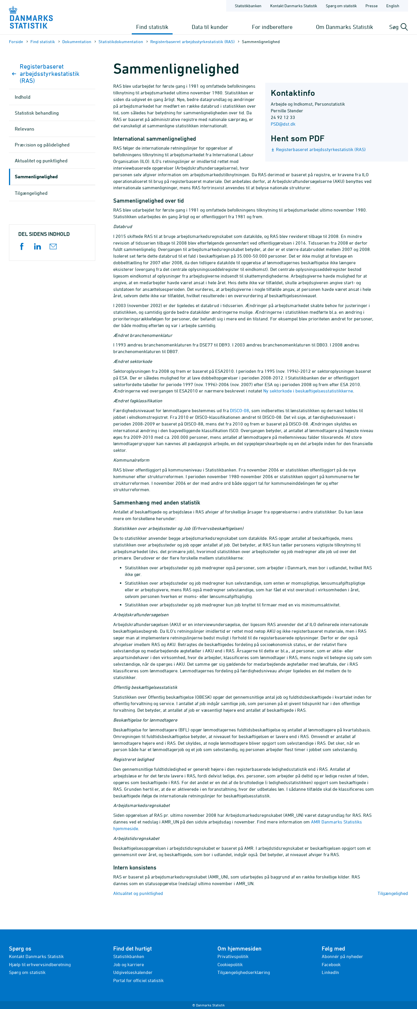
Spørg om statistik (27, 972)
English (392, 5)
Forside (16, 41)
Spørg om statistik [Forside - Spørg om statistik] (341, 5)
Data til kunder (210, 26)
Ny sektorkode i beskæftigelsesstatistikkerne (308, 390)
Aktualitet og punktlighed (138, 893)
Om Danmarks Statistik (344, 26)
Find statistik (152, 26)
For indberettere (272, 26)
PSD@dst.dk (283, 123)
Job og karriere (128, 964)
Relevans (24, 129)
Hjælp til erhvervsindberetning (40, 964)
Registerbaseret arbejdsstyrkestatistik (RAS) (192, 41)
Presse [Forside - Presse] (371, 5)
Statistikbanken (248, 5)
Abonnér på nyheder (342, 956)
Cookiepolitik (230, 964)
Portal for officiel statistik (138, 980)
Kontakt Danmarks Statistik (36, 956)
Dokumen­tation (76, 41)
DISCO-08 (239, 410)
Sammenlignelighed (36, 176)
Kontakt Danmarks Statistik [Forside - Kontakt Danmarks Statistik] (293, 5)
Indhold (22, 97)
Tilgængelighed (393, 893)
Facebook (331, 964)
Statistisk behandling (37, 113)
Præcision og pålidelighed (42, 145)
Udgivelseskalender (133, 972)
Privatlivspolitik (232, 956)
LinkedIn (330, 972)
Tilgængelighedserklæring (243, 972)
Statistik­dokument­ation (120, 41)
